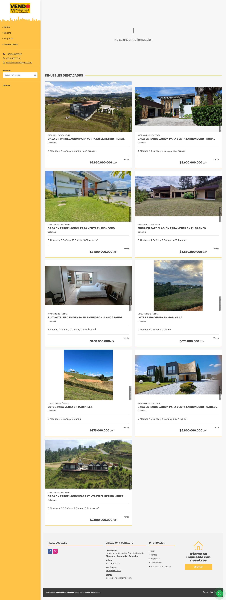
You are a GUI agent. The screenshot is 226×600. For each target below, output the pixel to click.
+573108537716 (13, 58)
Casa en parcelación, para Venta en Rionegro (81, 228)
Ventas (7, 33)
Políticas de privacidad (161, 566)
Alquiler (8, 39)
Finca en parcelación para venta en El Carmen (172, 228)
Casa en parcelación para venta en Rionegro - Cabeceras (178, 407)
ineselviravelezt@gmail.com (19, 62)
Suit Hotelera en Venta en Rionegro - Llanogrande (85, 317)
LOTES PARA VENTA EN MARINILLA (160, 317)
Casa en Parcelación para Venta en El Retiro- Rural (86, 138)
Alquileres (155, 559)
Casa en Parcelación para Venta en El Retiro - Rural (86, 496)
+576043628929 (14, 54)
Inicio (7, 27)
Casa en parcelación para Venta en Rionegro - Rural (176, 138)
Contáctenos (11, 44)
